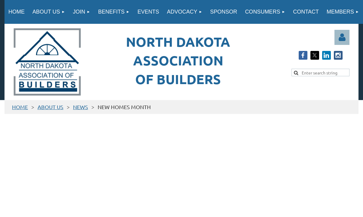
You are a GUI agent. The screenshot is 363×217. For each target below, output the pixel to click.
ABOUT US (50, 107)
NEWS (80, 107)
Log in (341, 37)
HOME (20, 107)
